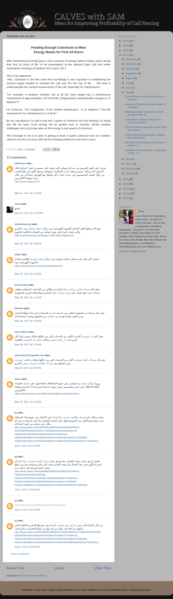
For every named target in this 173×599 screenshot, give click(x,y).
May (128, 92)
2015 (126, 184)
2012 (126, 198)
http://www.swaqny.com (27, 181)
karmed (19, 308)
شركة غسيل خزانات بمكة (76, 289)
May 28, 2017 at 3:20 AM (28, 401)
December (131, 59)
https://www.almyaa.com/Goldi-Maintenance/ (39, 266)
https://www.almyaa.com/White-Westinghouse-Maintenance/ (47, 393)
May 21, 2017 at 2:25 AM (28, 193)
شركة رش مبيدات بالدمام (62, 525)
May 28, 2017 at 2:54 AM (28, 368)
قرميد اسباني (54, 316)
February (131, 168)
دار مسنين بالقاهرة (84, 336)
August (130, 78)
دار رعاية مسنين (58, 339)
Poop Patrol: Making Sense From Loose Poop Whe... (143, 121)
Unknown (20, 163)
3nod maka (21, 284)
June (129, 87)
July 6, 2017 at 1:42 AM (27, 445)
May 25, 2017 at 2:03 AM (28, 273)
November (131, 64)
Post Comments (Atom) (33, 575)
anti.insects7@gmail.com (29, 355)
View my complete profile (132, 251)
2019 (126, 45)
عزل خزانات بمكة (61, 292)
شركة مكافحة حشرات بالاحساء (69, 417)
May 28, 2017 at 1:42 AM (28, 297)
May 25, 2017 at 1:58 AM (28, 243)
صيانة (17, 254)
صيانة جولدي (37, 259)
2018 (126, 50)
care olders (21, 331)
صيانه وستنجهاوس (77, 383)
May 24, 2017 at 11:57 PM (29, 213)
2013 (126, 193)
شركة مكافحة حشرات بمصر (37, 363)
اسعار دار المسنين (33, 339)
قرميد (52, 313)
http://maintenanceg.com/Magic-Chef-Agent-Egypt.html (44, 235)
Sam (141, 211)
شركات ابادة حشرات (85, 360)
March (129, 163)
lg (16, 412)
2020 (126, 40)
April (128, 159)
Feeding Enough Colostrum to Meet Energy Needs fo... (144, 113)
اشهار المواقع (27, 168)
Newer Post (15, 568)
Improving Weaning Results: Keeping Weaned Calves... (145, 136)
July (128, 83)
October (130, 68)
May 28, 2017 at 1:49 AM (28, 321)
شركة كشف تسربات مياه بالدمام (32, 461)
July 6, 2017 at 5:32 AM (27, 546)
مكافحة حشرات (23, 360)
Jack (17, 204)
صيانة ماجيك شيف (32, 228)
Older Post (103, 568)
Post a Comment (20, 554)
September (132, 73)
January (130, 173)
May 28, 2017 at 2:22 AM (28, 344)
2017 (126, 55)
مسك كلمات (64, 175)
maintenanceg (23, 224)
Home (59, 568)
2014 (126, 188)
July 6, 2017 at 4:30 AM (27, 489)
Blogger (146, 590)
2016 (126, 179)
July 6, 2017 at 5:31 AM (27, 509)
